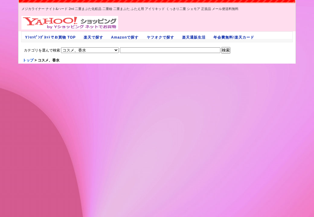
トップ (28, 60)
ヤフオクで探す (160, 37)
